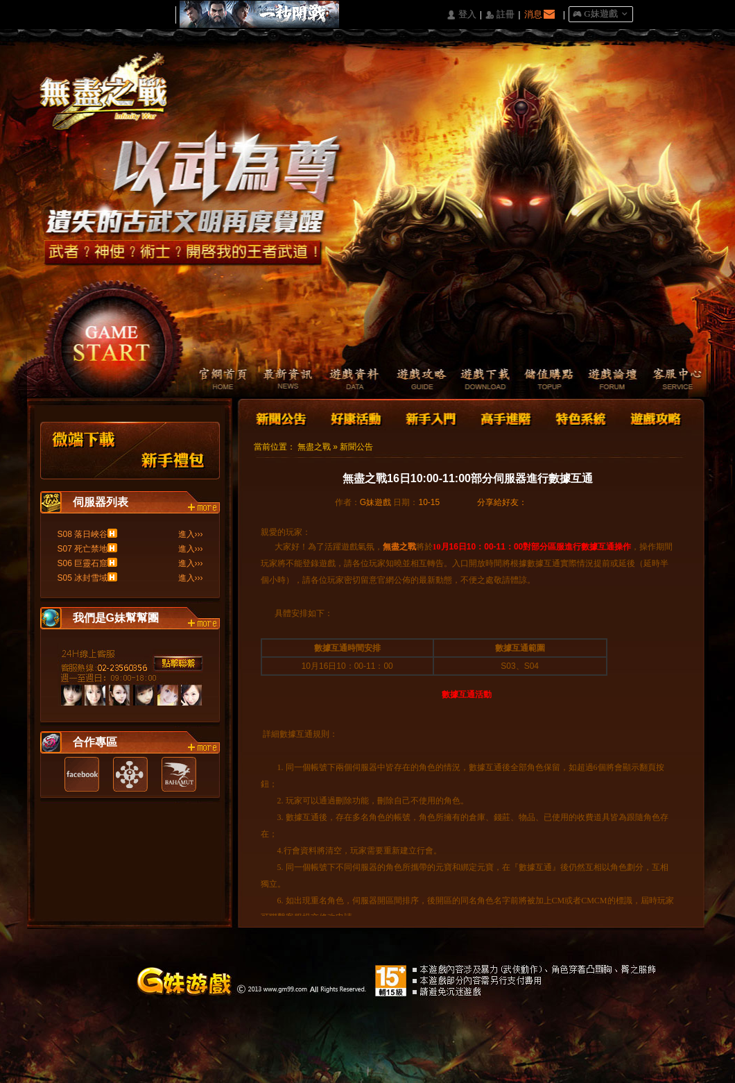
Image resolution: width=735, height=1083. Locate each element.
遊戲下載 (478, 380)
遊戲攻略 (412, 380)
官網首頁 (215, 380)
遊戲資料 (346, 380)
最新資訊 (280, 380)
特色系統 (579, 417)
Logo (110, 103)
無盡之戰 (314, 447)
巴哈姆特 (179, 774)
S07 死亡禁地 (83, 549)
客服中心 (676, 380)
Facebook (81, 774)
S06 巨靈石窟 (83, 563)
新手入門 (430, 417)
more (203, 507)
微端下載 (84, 450)
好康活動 (353, 417)
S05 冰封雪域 (83, 578)
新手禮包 (173, 450)
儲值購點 (544, 380)
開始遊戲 (112, 337)
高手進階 (504, 417)
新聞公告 (282, 417)
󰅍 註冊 (499, 14)
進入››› (190, 534)
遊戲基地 (130, 774)
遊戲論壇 (610, 380)
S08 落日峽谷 (83, 534)
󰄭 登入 (461, 14)
